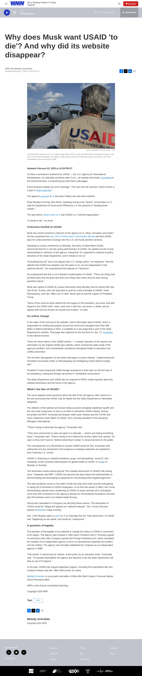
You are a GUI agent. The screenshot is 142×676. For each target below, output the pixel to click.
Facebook (113, 648)
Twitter (112, 654)
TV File (82, 648)
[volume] (14, 12)
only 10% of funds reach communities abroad (73, 236)
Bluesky (41, 510)
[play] (7, 12)
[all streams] (129, 13)
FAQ (81, 654)
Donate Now (84, 659)
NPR (38, 600)
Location (53, 659)
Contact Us (54, 648)
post (57, 516)
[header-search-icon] (119, 4)
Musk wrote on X (52, 215)
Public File (54, 654)
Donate (132, 4)
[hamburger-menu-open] (6, 3)
